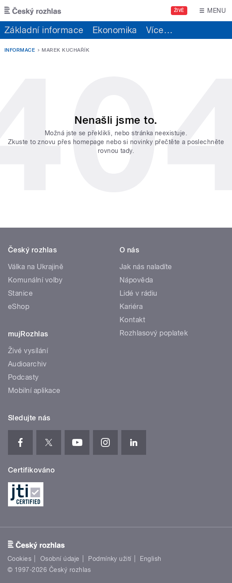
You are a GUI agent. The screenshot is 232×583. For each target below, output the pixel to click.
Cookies (19, 558)
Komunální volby (35, 280)
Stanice (20, 293)
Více (159, 30)
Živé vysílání (28, 351)
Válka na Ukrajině (35, 267)
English (150, 558)
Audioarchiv (27, 364)
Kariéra (131, 306)
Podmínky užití (109, 558)
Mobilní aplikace (34, 390)
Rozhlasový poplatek (154, 333)
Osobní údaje (60, 558)
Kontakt (132, 320)
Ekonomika (115, 30)
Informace (19, 50)
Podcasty (23, 377)
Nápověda (136, 280)
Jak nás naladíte (146, 267)
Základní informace (44, 30)
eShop (18, 306)
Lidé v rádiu (139, 293)
